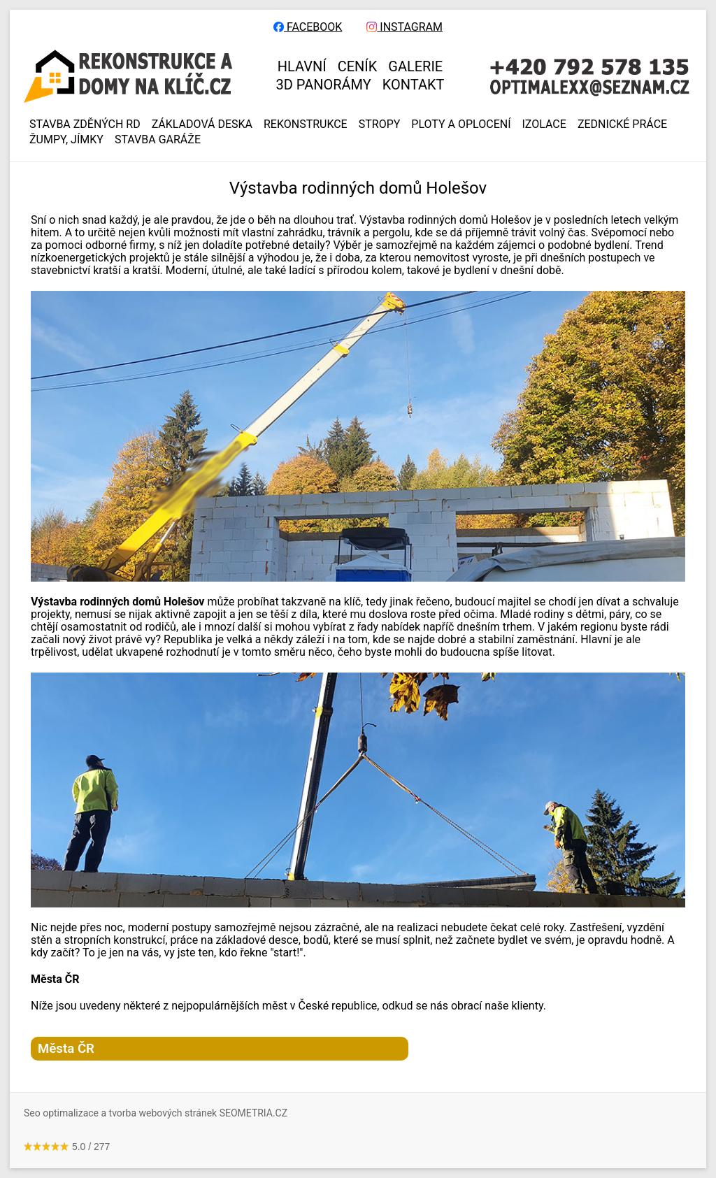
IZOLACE (544, 124)
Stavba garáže (158, 139)
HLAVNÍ (302, 66)
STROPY (380, 124)
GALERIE (415, 66)
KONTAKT (413, 85)
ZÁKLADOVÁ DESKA (202, 124)
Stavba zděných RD (85, 124)
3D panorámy (323, 85)
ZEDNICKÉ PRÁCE (622, 124)
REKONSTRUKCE (306, 124)
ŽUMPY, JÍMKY (66, 139)
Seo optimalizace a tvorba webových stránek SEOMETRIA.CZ (155, 1113)
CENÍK (358, 66)
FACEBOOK (307, 27)
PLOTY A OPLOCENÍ (460, 124)
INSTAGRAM (404, 27)
